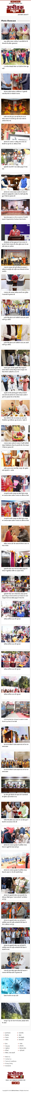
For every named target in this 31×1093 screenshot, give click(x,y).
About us (7, 1057)
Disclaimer (7, 1066)
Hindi (12, 1)
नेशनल (6, 1038)
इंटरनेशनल (7, 1033)
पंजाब (20, 1044)
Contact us (7, 1059)
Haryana (7, 1046)
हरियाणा (20, 1046)
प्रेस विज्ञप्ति (20, 1038)
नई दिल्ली (21, 1051)
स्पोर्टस (6, 1040)
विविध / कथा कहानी (9, 1053)
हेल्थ (5, 1044)
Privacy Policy (8, 1064)
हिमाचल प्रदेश (22, 1048)
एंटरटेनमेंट (20, 1033)
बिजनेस (6, 1035)
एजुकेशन (7, 1048)
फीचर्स (6, 1051)
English (18, 1)
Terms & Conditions (10, 1061)
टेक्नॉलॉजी (20, 1040)
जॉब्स (19, 1035)
